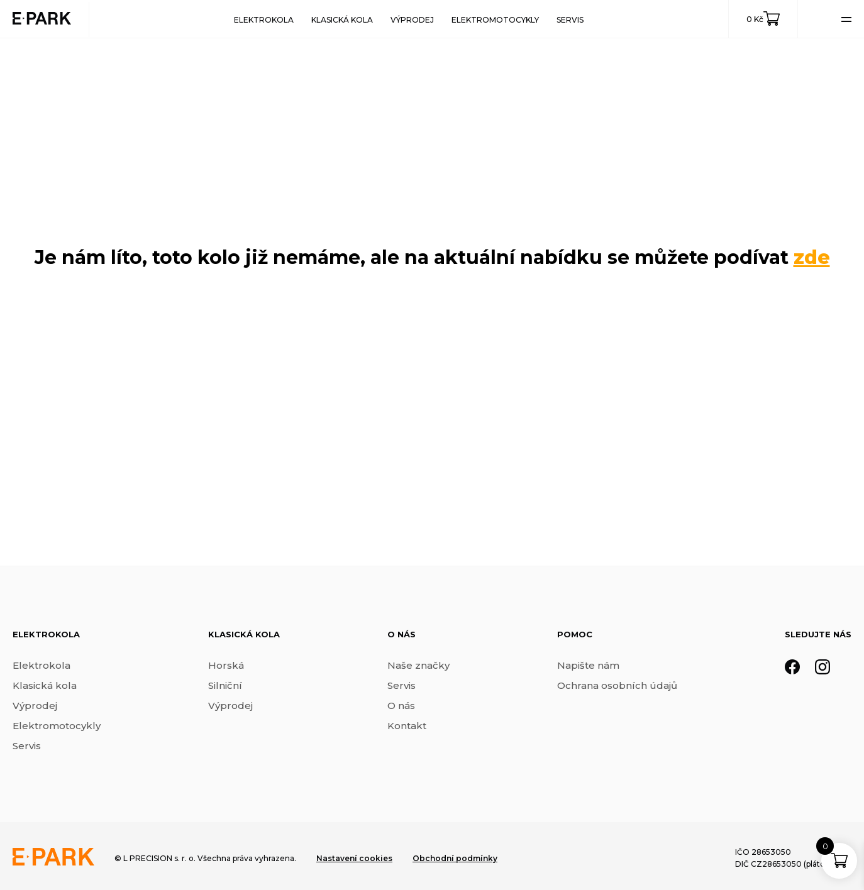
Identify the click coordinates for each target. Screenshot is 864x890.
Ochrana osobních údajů (617, 685)
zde (812, 257)
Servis (570, 20)
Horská (226, 665)
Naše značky (418, 665)
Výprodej (412, 20)
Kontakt (406, 726)
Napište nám (588, 665)
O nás (401, 705)
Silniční (225, 685)
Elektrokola (264, 20)
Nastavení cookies (354, 858)
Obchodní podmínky (455, 858)
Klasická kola (342, 20)
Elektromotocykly (495, 20)
